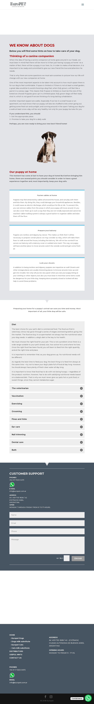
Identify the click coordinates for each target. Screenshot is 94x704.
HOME (12, 635)
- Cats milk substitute (19, 648)
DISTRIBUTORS (16, 651)
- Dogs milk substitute (19, 641)
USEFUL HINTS (15, 655)
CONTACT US (15, 658)
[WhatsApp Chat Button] (88, 698)
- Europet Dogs (16, 638)
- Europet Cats (16, 645)
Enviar (78, 558)
